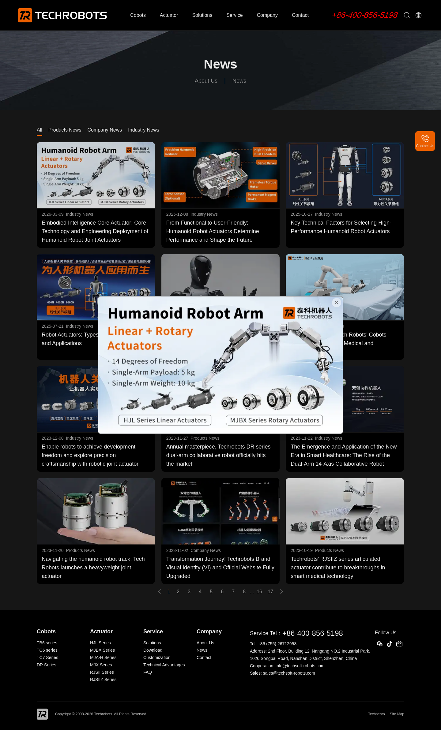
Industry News (143, 129)
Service (234, 15)
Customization (157, 657)
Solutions (202, 15)
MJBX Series (102, 650)
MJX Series (101, 664)
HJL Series (100, 642)
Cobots (138, 15)
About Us (206, 81)
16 (259, 591)
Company (267, 15)
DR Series (46, 664)
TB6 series (47, 642)
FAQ (147, 672)
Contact (300, 15)
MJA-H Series (103, 657)
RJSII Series (102, 672)
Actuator (169, 15)
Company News (104, 129)
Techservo (376, 714)
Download (152, 650)
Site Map (397, 714)
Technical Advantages (164, 664)
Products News (64, 129)
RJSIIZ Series (103, 679)
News (239, 81)
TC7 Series (47, 657)
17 (270, 591)
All (39, 129)
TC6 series (47, 650)
